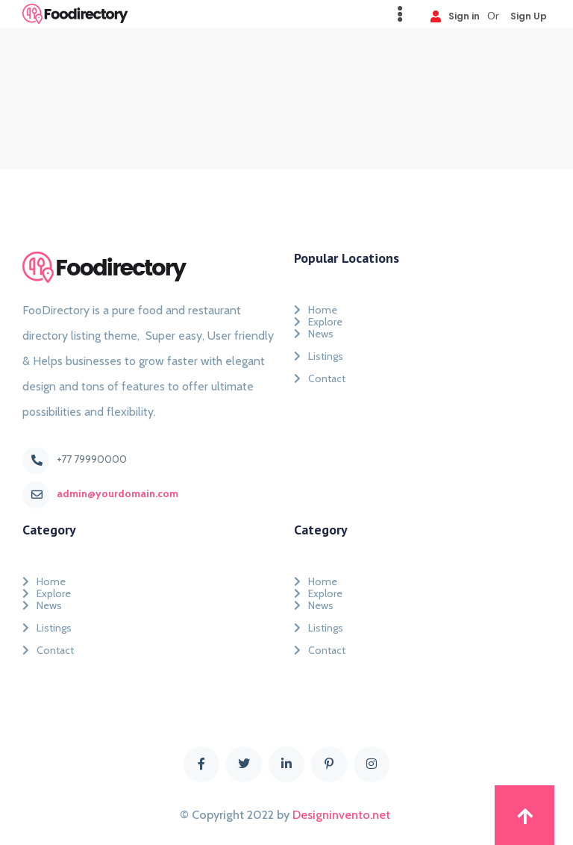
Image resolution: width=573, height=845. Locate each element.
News (314, 333)
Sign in (455, 15)
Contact (319, 378)
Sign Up (528, 15)
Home (315, 307)
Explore (318, 318)
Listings (318, 356)
